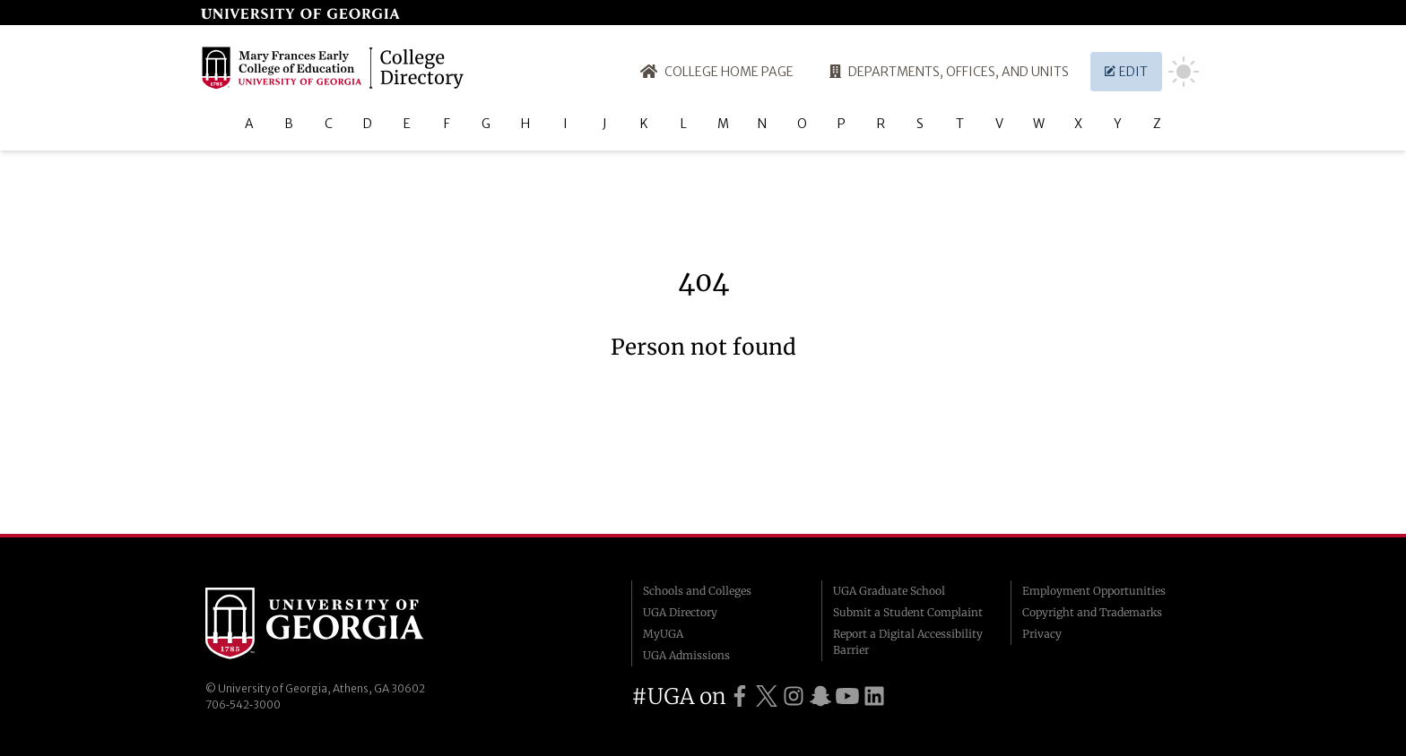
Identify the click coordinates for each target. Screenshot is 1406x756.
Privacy (1042, 633)
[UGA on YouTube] (847, 696)
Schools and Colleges (697, 590)
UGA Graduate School (889, 590)
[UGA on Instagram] (793, 696)
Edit (1126, 72)
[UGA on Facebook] (739, 696)
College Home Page (717, 72)
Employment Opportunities (1094, 590)
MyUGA (663, 633)
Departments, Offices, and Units (949, 72)
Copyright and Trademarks (1092, 612)
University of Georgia (339, 623)
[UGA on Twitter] (766, 696)
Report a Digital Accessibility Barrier (908, 642)
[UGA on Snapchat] (820, 696)
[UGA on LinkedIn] (874, 696)
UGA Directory (680, 612)
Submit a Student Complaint (908, 612)
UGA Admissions (686, 655)
